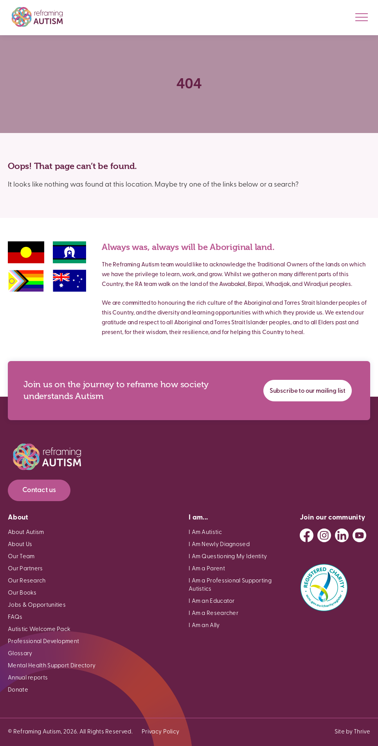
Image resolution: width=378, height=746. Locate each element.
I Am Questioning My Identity (228, 557)
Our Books (22, 593)
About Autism (26, 533)
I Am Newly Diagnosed (219, 545)
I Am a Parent (207, 569)
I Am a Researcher (213, 614)
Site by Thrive (352, 732)
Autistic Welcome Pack (39, 630)
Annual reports (28, 678)
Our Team (21, 557)
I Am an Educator (212, 601)
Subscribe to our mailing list (308, 391)
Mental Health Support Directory (51, 666)
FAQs (15, 617)
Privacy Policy (160, 732)
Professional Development (43, 642)
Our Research (27, 581)
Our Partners (25, 569)
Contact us (39, 490)
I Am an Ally (204, 626)
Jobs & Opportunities (37, 605)
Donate (18, 690)
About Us (20, 545)
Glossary (20, 654)
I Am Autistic (205, 533)
